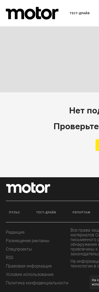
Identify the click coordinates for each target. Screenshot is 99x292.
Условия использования (30, 274)
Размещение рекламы (27, 240)
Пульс (14, 212)
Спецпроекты (19, 249)
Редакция (15, 232)
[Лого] (32, 13)
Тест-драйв (80, 13)
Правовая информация (29, 266)
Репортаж (82, 212)
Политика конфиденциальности (37, 282)
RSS (9, 257)
